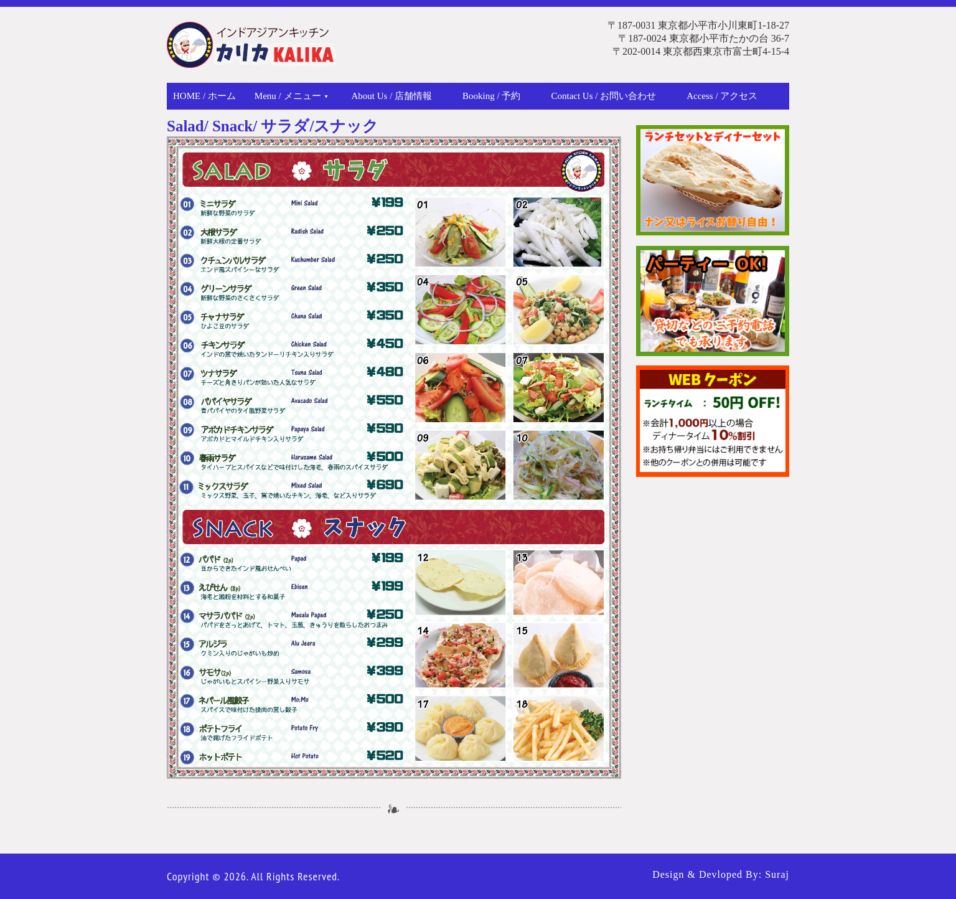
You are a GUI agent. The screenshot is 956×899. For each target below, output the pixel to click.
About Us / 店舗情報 (392, 96)
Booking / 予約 (491, 96)
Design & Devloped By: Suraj (720, 874)
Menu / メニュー (291, 96)
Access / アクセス (722, 96)
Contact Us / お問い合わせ (603, 96)
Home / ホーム (204, 96)
